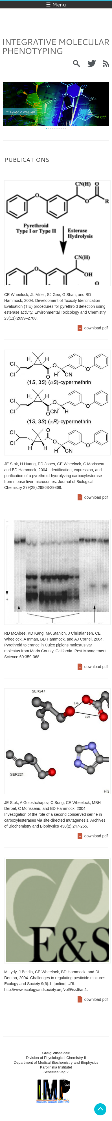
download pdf (96, 328)
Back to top (100, 1109)
